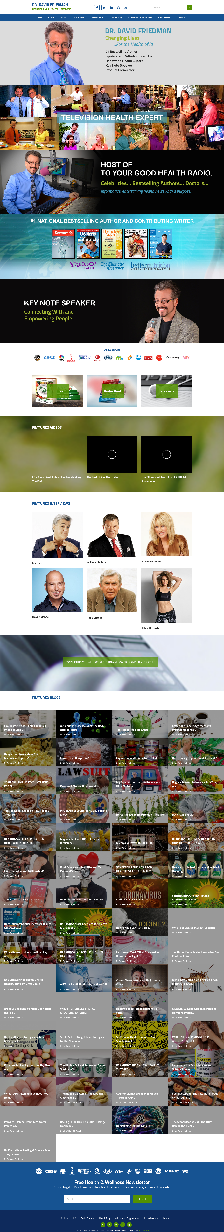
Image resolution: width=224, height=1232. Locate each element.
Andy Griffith (94, 618)
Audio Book (113, 391)
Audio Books (80, 17)
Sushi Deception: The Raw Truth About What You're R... (195, 1096)
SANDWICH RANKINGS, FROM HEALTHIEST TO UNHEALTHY (134, 869)
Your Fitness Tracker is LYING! (21, 899)
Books (64, 17)
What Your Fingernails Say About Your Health (26, 1096)
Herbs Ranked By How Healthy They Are (140, 815)
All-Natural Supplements (140, 17)
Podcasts (167, 391)
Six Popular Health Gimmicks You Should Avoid (136, 1039)
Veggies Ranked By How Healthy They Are (194, 784)
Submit (142, 1199)
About (51, 17)
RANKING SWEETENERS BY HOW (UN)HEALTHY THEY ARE (24, 841)
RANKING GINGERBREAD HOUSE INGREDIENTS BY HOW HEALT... (23, 982)
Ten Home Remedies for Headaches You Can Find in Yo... (196, 954)
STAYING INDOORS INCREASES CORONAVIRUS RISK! (190, 897)
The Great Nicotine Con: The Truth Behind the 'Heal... (192, 1124)
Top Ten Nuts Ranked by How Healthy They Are (26, 813)
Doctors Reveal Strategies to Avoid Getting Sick (24, 1039)
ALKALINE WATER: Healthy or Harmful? (83, 984)
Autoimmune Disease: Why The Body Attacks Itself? (82, 728)
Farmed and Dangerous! (74, 758)
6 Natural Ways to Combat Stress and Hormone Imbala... (194, 1011)
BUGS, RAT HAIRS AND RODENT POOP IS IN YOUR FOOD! (195, 982)
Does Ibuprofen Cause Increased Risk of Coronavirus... (27, 926)
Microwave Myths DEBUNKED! (134, 843)
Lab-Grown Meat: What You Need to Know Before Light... (137, 954)
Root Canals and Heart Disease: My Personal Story (81, 869)
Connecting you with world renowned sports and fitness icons (110, 662)
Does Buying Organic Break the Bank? (194, 758)
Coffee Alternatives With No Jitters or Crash (138, 982)
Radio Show (98, 17)
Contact (181, 17)
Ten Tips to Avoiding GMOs (132, 730)
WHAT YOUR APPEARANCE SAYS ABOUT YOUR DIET (191, 1039)
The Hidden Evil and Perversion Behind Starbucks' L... (83, 1067)
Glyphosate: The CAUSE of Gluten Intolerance (80, 841)
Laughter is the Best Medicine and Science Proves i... (192, 1067)
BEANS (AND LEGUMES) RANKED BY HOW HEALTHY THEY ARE (193, 841)
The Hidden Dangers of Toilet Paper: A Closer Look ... (82, 1096)
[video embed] (57, 454)
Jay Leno (37, 563)
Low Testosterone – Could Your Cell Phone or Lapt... (25, 728)
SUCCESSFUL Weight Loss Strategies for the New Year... (82, 1039)
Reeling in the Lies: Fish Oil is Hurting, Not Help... (82, 1124)
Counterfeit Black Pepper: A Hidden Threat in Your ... (137, 1096)
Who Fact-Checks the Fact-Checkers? (194, 928)
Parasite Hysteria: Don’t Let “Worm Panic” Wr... (25, 1124)
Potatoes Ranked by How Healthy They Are (27, 1067)
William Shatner (96, 562)
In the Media (165, 17)
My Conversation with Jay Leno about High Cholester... (138, 784)
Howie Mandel (40, 617)
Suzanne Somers (151, 561)
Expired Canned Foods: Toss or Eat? (137, 758)
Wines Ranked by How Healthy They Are (25, 954)
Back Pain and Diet (183, 815)
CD (74, 1218)
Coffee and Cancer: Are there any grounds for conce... (191, 728)
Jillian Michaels (150, 628)
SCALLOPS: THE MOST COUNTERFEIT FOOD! (26, 784)
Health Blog (116, 17)
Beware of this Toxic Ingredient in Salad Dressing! (195, 869)
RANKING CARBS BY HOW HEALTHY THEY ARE (137, 1067)
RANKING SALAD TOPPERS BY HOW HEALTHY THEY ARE (81, 954)
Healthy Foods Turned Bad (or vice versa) (136, 1011)
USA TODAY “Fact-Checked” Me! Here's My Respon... (83, 926)
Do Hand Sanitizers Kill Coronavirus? (81, 899)
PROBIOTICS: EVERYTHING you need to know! (83, 813)
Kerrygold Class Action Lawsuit (78, 786)
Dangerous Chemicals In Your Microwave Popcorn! (21, 756)
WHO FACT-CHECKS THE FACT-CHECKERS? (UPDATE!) (79, 1011)
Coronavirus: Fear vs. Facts (132, 899)
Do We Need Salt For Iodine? (133, 928)
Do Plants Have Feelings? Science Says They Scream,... (27, 1152)
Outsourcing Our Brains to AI (133, 1126)
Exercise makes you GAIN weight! (24, 871)
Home (39, 17)
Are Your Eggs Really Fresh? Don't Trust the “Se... (27, 1011)
